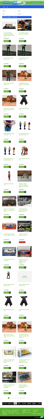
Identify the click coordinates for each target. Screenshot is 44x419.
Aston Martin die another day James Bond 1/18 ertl (23, 210)
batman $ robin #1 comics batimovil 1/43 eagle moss (24, 386)
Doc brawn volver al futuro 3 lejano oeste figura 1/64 (24, 336)
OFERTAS (17, 413)
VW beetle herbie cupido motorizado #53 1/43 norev (9, 361)
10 (23, 398)
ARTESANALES (11, 413)
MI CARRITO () (36, 2)
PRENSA (9, 411)
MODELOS (4, 411)
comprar (7, 41)
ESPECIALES (4, 414)
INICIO (4, 410)
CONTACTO (14, 411)
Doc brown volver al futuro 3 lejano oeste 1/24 (24, 84)
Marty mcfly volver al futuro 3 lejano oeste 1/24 (9, 109)
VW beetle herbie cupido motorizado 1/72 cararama (9, 386)
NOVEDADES (5, 413)
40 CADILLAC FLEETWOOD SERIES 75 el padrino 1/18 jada (9, 210)
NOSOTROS (8, 410)
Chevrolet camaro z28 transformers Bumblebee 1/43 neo (24, 361)
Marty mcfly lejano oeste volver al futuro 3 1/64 (9, 336)
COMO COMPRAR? (15, 410)
